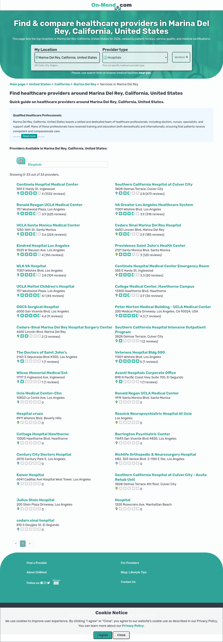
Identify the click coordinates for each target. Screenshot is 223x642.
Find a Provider (37, 563)
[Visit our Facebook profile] (42, 582)
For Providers (130, 563)
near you (145, 72)
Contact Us (128, 582)
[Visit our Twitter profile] (48, 582)
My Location (45, 49)
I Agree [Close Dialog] (103, 635)
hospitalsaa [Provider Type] (135, 57)
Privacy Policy (133, 626)
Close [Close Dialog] (121, 635)
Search (181, 57)
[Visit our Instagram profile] (45, 582)
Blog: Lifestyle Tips (134, 572)
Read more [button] (29, 136)
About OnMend (37, 572)
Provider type (115, 49)
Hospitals (35, 164)
